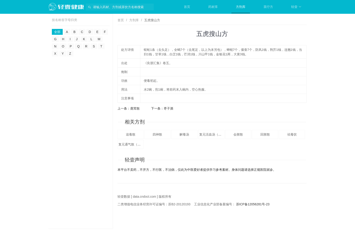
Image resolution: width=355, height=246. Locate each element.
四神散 (157, 134)
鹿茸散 (135, 108)
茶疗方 (268, 7)
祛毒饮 (292, 134)
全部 (57, 32)
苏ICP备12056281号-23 (253, 204)
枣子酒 (168, 108)
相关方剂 (135, 122)
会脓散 (238, 134)
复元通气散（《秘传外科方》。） (142, 144)
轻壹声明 (135, 160)
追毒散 (130, 134)
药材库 (213, 7)
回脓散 (265, 134)
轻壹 (296, 7)
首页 (187, 7)
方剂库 (240, 7)
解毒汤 (184, 134)
